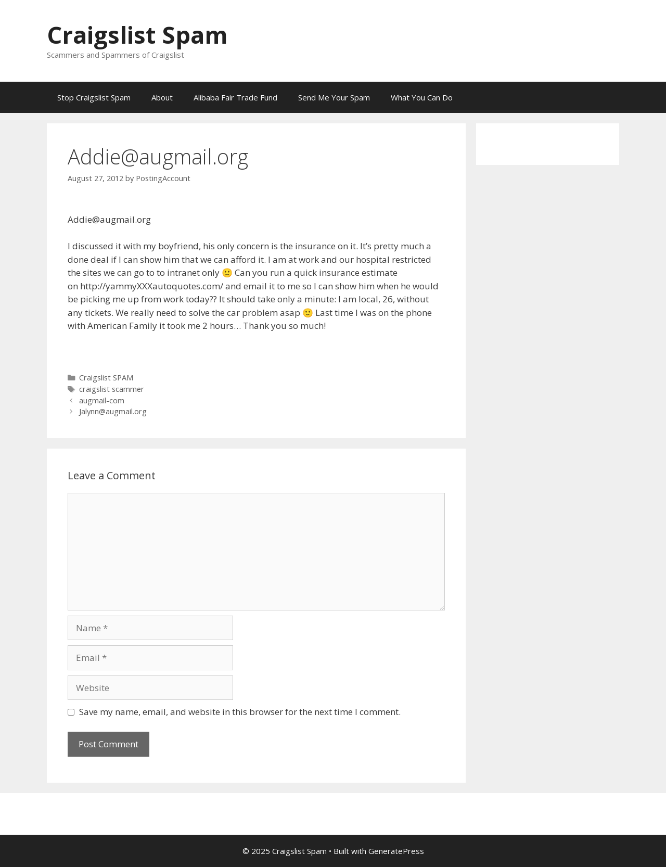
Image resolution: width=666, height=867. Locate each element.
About (162, 97)
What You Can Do (422, 97)
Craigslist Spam (137, 34)
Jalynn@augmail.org (113, 411)
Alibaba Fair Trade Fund (235, 97)
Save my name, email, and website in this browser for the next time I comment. (240, 712)
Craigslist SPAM (106, 377)
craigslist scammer (111, 389)
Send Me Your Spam (334, 97)
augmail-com (101, 400)
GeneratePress (396, 851)
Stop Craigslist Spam (94, 97)
